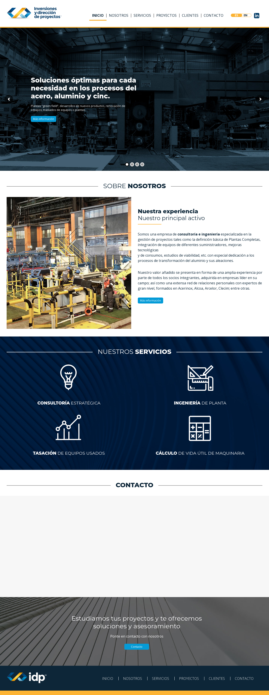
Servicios (142, 15)
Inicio (98, 15)
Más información (43, 119)
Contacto (213, 15)
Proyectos (166, 15)
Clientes (190, 15)
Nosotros (118, 15)
